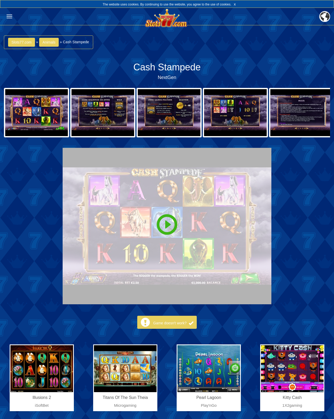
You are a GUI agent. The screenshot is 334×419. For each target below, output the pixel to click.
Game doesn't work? (173, 323)
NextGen (167, 77)
